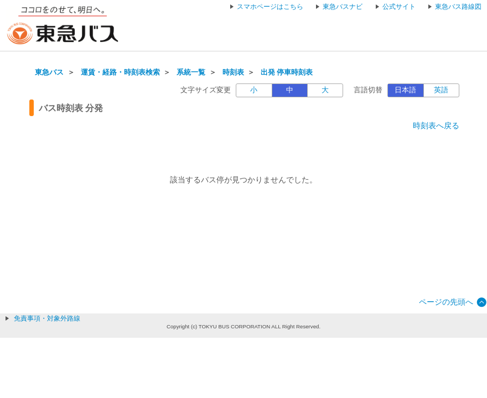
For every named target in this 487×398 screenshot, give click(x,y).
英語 (441, 90)
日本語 (405, 90)
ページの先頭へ (446, 301)
